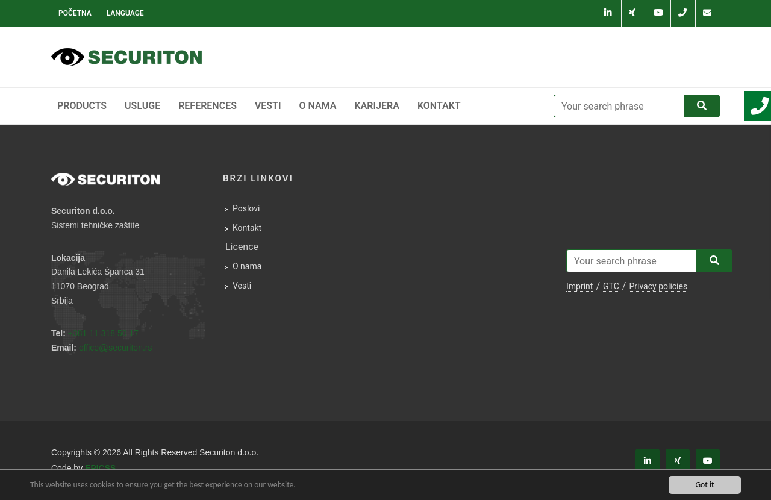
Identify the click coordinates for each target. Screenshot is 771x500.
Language (125, 13)
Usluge (142, 105)
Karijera (377, 105)
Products (82, 105)
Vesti (268, 105)
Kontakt (439, 105)
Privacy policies (658, 286)
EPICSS (100, 468)
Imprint (579, 286)
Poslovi (246, 208)
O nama (318, 105)
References (207, 105)
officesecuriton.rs (115, 347)
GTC (611, 286)
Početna (75, 13)
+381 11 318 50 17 (103, 333)
